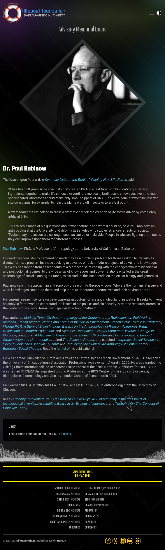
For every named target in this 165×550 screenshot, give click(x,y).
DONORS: (71, 505)
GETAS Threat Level (82, 475)
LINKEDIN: (60, 494)
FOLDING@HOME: (60, 516)
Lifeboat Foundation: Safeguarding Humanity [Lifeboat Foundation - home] (73, 13)
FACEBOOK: (58, 488)
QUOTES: (89, 527)
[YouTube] (130, 541)
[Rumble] (138, 541)
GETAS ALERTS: (92, 494)
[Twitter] (115, 541)
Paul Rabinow (13, 249)
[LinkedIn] (123, 541)
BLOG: (87, 499)
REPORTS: (89, 510)
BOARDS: (89, 505)
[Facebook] (108, 541)
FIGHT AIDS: (63, 510)
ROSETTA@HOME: (58, 522)
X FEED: (60, 499)
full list (61, 348)
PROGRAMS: (90, 516)
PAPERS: (89, 522)
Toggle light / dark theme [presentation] (159, 13)
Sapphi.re (61, 541)
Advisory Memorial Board (82, 29)
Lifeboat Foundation (26, 541)
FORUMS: (73, 527)
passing (66, 434)
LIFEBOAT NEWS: (93, 488)
